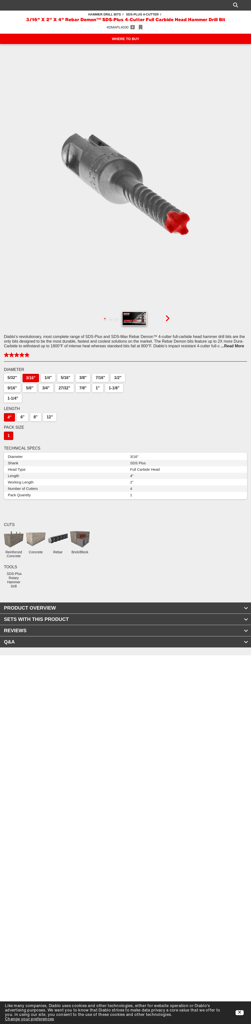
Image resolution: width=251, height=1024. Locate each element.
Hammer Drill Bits (104, 14)
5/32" (12, 378)
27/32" (64, 388)
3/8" (83, 378)
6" (23, 417)
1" (98, 388)
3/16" (31, 378)
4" (9, 417)
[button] (125, 184)
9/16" (12, 388)
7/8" (83, 388)
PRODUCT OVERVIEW (126, 608)
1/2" (118, 378)
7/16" (100, 378)
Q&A (126, 641)
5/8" (29, 388)
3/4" (46, 388)
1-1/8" (114, 388)
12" (50, 417)
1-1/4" (12, 398)
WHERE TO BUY (125, 39)
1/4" (48, 378)
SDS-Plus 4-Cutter (142, 14)
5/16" (65, 378)
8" (36, 417)
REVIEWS (126, 630)
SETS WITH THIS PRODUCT (126, 619)
